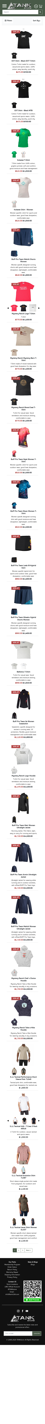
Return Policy (12, 1269)
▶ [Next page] (39, 308)
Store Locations (12, 1284)
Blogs (33, 1264)
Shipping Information (12, 1275)
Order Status (12, 1267)
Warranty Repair (12, 1272)
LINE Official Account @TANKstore (12, 1288)
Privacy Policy (12, 1277)
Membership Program (12, 1264)
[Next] (28, 1250)
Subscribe (37, 1333)
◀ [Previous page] (8, 308)
